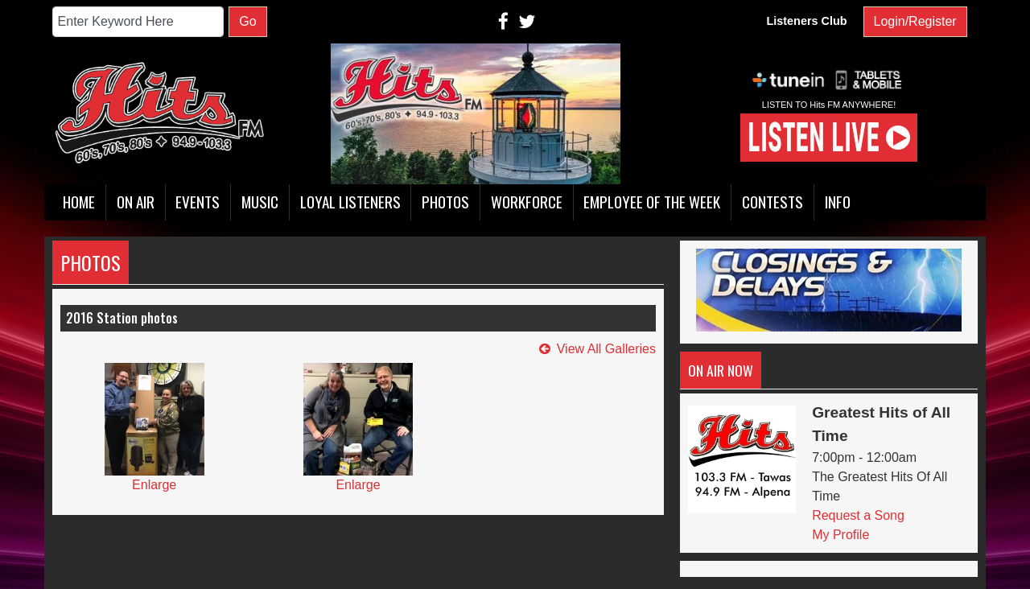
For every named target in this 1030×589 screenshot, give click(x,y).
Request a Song (858, 515)
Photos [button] (445, 201)
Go (247, 21)
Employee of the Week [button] (651, 201)
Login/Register (915, 21)
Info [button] (838, 201)
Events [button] (197, 201)
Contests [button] (772, 201)
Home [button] (79, 201)
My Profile (840, 535)
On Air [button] (135, 201)
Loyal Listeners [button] (350, 201)
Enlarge (154, 485)
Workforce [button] (526, 201)
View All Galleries (606, 349)
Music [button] (259, 201)
